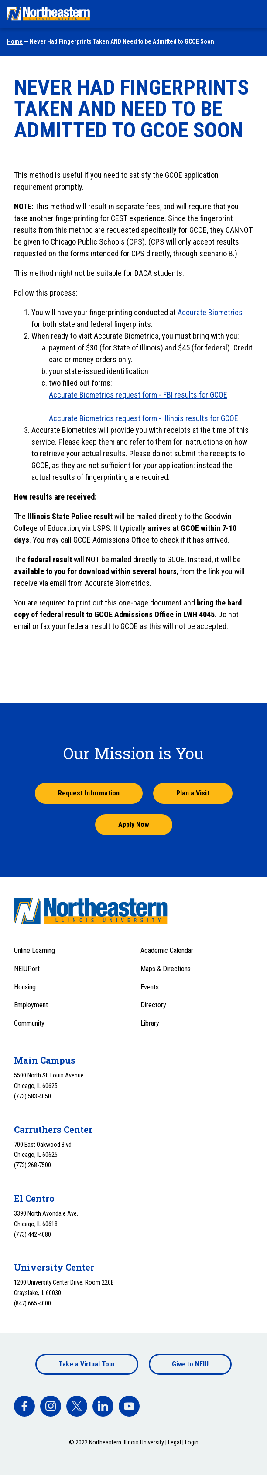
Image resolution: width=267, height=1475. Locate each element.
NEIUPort (27, 969)
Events (149, 987)
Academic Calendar (166, 950)
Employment (31, 1005)
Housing (25, 987)
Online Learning (34, 950)
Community (29, 1023)
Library (149, 1023)
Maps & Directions (165, 969)
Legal (174, 1442)
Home (15, 41)
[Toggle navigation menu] (252, 14)
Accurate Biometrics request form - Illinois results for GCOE (143, 418)
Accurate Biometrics (210, 312)
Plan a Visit (192, 793)
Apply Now (133, 824)
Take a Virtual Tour (86, 1364)
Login (192, 1442)
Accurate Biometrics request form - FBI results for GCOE (138, 394)
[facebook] (24, 1406)
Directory (153, 1005)
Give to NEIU (190, 1364)
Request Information (89, 793)
